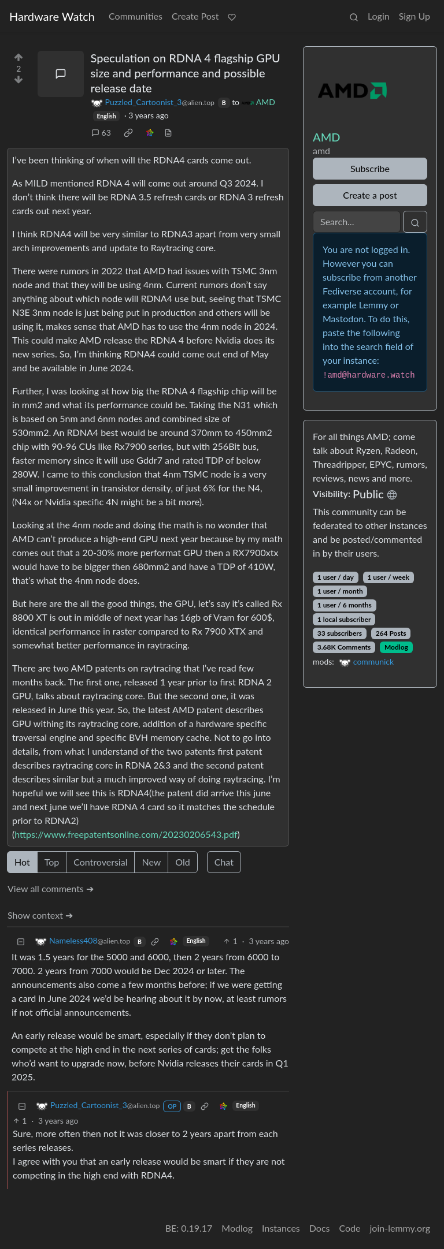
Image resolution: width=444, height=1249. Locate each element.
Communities (135, 15)
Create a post (370, 194)
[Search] (357, 222)
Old (182, 861)
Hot (22, 861)
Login (379, 15)
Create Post (195, 15)
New (151, 861)
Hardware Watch (52, 16)
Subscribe (370, 168)
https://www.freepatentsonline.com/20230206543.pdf (125, 834)
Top (52, 861)
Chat (224, 861)
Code (350, 1227)
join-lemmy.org (400, 1227)
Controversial (100, 861)
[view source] (168, 132)
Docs (319, 1227)
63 (101, 132)
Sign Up (414, 15)
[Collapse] (21, 941)
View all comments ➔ (51, 888)
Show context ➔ (40, 914)
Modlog (396, 647)
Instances (281, 1227)
